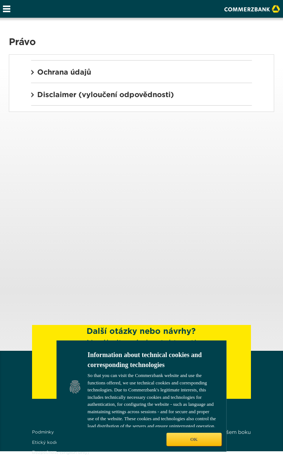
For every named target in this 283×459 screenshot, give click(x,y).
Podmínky (43, 432)
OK (194, 439)
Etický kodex (46, 442)
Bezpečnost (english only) (60, 452)
